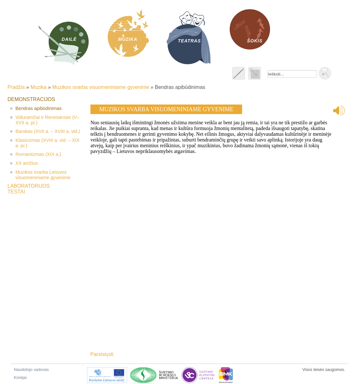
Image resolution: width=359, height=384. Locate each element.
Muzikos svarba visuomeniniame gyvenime (100, 87)
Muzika (39, 87)
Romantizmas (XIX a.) (38, 154)
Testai (16, 191)
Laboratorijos (29, 186)
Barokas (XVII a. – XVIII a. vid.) (48, 131)
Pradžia (16, 87)
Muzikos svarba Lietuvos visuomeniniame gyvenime (43, 175)
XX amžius (27, 163)
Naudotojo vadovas (31, 369)
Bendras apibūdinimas (39, 108)
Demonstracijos (31, 99)
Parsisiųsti (102, 354)
